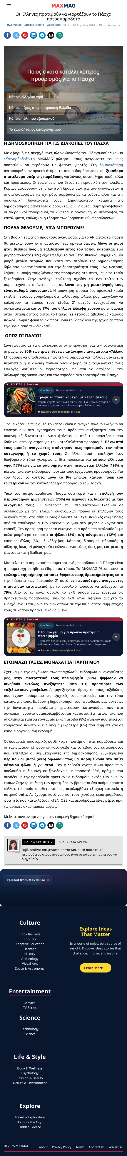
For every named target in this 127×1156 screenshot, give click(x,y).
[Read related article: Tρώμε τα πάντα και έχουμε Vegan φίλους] (63, 399)
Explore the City (30, 1122)
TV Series (30, 1007)
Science (29, 1034)
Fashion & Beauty (30, 1078)
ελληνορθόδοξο (17, 158)
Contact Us (97, 1147)
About (43, 1147)
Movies (29, 1003)
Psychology (29, 1073)
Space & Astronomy (30, 968)
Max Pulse (14, 25)
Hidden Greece (30, 1127)
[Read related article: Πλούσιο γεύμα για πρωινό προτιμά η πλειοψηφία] (63, 636)
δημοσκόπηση (111, 164)
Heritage (29, 949)
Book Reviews (29, 934)
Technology (29, 1029)
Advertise (116, 1147)
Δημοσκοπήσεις (58, 25)
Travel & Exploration (30, 1117)
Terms (80, 1147)
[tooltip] (7, 35)
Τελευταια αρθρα (72, 842)
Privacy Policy (61, 1147)
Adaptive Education (29, 944)
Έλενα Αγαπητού (109, 25)
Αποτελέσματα (34, 25)
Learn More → (95, 968)
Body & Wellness (29, 1068)
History (29, 953)
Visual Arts (30, 963)
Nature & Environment (30, 1083)
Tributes (30, 939)
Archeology (29, 958)
